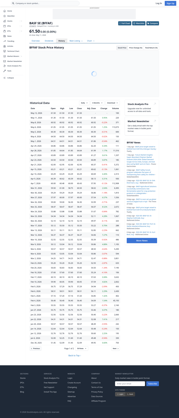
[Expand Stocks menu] (21, 21)
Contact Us (96, 382)
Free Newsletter (50, 382)
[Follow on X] (122, 412)
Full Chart (124, 23)
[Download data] (112, 103)
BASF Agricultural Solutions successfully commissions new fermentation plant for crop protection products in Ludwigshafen (141, 189)
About (93, 378)
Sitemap (71, 392)
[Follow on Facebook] (116, 412)
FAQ (69, 401)
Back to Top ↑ (74, 355)
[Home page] (10, 3)
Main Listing (76, 41)
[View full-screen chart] (91, 41)
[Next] (115, 348)
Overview (36, 41)
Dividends (49, 41)
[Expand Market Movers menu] (21, 56)
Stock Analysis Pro (51, 378)
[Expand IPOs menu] (21, 26)
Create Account (74, 382)
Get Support (49, 387)
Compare (152, 23)
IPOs (22, 382)
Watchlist (138, 23)
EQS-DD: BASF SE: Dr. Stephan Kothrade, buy (139, 217)
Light (120, 394)
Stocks (23, 378)
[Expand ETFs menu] (21, 31)
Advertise (72, 396)
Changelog (72, 387)
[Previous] (35, 348)
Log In (159, 3)
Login (70, 378)
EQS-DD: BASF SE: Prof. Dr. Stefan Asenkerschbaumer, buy (141, 225)
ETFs (22, 387)
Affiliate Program (98, 401)
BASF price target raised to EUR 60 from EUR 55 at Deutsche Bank (141, 208)
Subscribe (152, 383)
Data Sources (97, 396)
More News (142, 240)
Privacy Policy (97, 392)
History (61, 41)
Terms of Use (97, 387)
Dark (130, 394)
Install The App (50, 392)
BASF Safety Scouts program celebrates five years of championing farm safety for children (141, 172)
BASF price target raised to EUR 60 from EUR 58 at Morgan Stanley (141, 148)
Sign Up (170, 3)
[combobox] (59, 3)
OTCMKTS (32, 26)
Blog (22, 392)
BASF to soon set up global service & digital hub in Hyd (141, 200)
